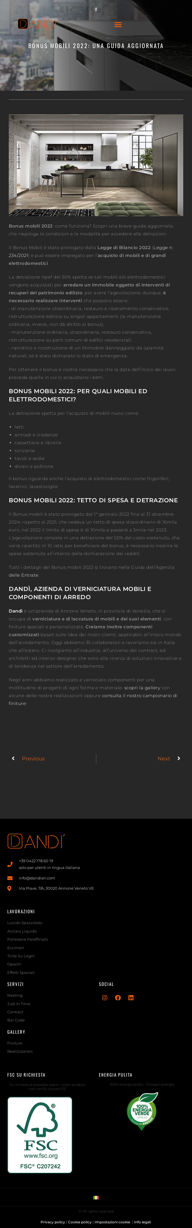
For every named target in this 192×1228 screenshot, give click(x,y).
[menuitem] (96, 9)
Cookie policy (80, 1222)
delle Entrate (24, 575)
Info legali (143, 1222)
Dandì (16, 611)
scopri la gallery (142, 687)
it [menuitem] (96, 9)
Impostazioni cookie (113, 1222)
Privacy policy (53, 1222)
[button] (118, 24)
